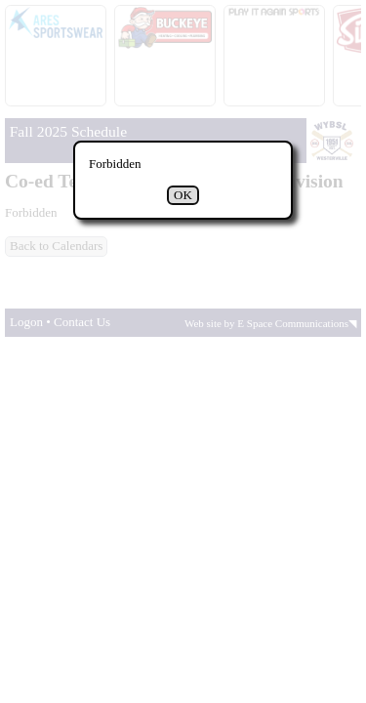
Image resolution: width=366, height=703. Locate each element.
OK (183, 194)
